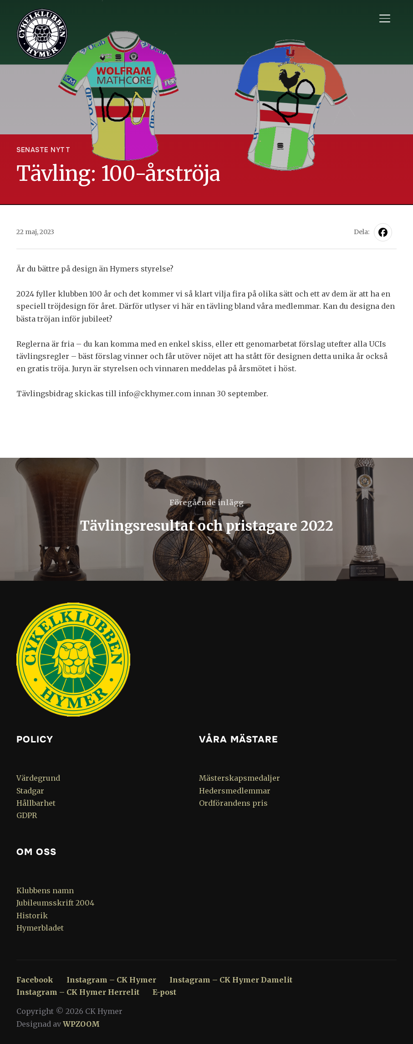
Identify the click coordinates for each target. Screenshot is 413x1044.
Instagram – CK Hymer (111, 979)
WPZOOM (81, 1024)
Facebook (34, 979)
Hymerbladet (40, 927)
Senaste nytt (43, 150)
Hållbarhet (36, 803)
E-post (164, 992)
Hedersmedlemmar (234, 790)
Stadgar (30, 790)
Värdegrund (38, 778)
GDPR (26, 815)
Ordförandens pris (233, 803)
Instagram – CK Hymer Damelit (230, 979)
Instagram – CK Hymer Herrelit (77, 992)
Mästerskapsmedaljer (239, 778)
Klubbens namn (45, 890)
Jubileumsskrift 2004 (55, 902)
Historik (32, 915)
